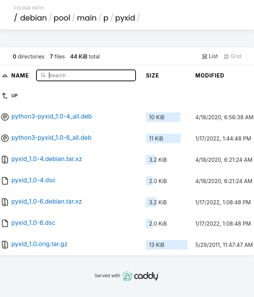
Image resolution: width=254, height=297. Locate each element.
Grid (232, 56)
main (87, 18)
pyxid (125, 18)
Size (152, 75)
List (210, 56)
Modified (209, 75)
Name (21, 75)
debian (33, 18)
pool (62, 18)
